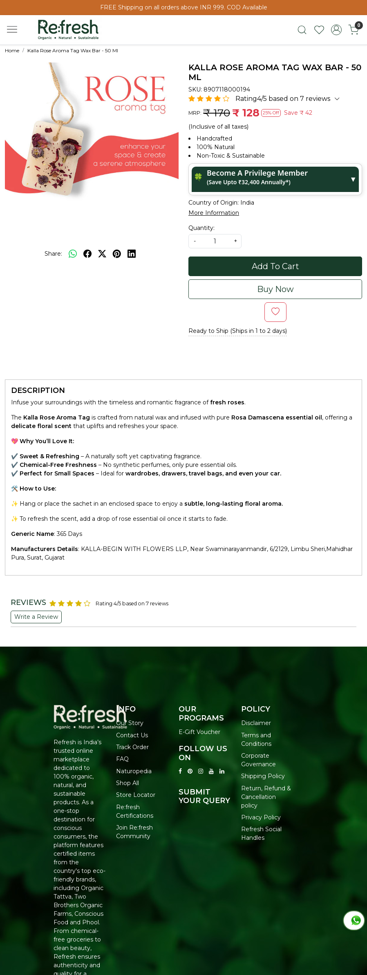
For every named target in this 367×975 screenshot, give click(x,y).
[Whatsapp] (72, 253)
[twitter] (102, 253)
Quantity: (201, 228)
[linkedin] (131, 253)
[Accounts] (336, 30)
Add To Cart (275, 266)
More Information (213, 212)
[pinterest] (117, 253)
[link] (302, 30)
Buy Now (275, 289)
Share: (53, 253)
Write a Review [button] (36, 616)
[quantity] (215, 241)
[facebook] (87, 253)
